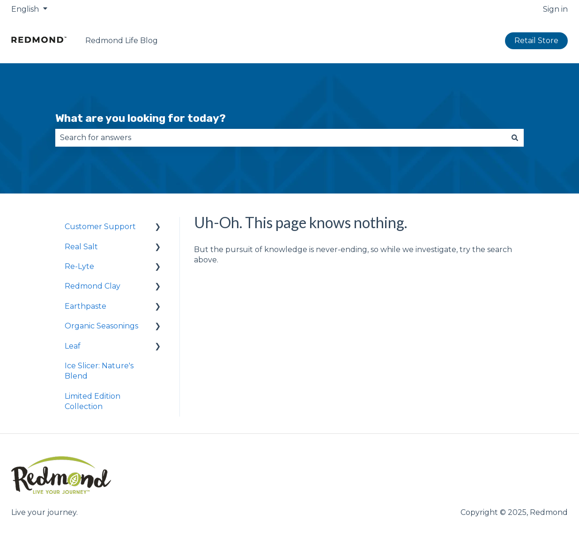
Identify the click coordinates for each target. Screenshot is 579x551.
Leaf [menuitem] (73, 346)
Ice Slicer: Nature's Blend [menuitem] (99, 370)
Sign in (555, 9)
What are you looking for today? (140, 118)
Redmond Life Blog (121, 40)
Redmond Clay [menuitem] (92, 286)
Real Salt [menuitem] (81, 246)
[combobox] (280, 138)
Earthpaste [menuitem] (85, 306)
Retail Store (536, 40)
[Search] (515, 138)
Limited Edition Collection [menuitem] (92, 401)
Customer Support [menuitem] (100, 226)
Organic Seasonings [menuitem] (101, 325)
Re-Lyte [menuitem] (79, 266)
